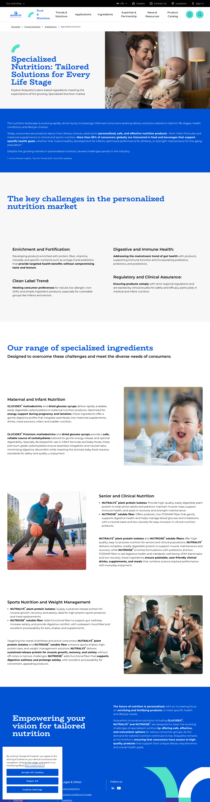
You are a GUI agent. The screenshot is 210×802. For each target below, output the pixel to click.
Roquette (15, 26)
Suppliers (67, 800)
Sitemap (18, 800)
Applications (51, 26)
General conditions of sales (77, 794)
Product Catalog (172, 14)
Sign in (198, 3)
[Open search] (200, 14)
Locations (179, 3)
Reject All (32, 781)
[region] (32, 773)
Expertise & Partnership (129, 14)
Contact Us (158, 3)
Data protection (71, 788)
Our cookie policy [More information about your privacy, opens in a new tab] (35, 765)
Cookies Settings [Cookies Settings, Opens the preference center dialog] (32, 789)
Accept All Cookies (32, 772)
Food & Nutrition (32, 26)
